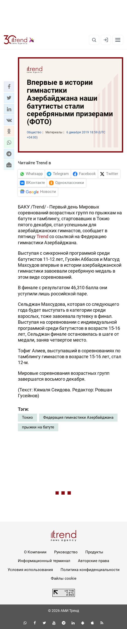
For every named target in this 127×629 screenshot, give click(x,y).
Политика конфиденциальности (90, 569)
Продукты (94, 552)
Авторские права (93, 560)
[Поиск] (94, 40)
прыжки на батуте (38, 427)
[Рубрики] (117, 40)
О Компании (35, 552)
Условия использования (30, 569)
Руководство (66, 552)
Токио (27, 417)
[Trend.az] (19, 39)
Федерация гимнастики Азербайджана (78, 417)
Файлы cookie (63, 578)
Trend (42, 236)
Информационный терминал (44, 560)
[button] (9, 86)
